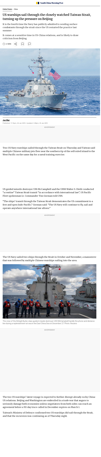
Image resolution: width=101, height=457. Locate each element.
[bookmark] (22, 44)
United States (7, 9)
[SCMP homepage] (49, 3)
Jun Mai (6, 120)
